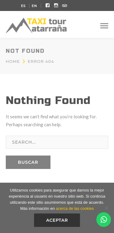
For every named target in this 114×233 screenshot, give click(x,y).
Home (13, 61)
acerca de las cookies (75, 208)
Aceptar (57, 220)
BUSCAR (28, 162)
